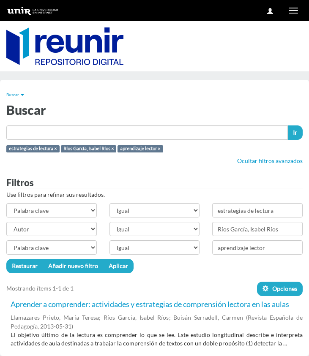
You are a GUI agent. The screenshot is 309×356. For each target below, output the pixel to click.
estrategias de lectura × (33, 148)
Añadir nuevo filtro (73, 265)
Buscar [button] (15, 94)
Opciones (280, 288)
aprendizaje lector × (140, 148)
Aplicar (118, 265)
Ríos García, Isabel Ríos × (88, 148)
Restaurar (25, 265)
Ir (295, 132)
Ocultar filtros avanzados (270, 160)
